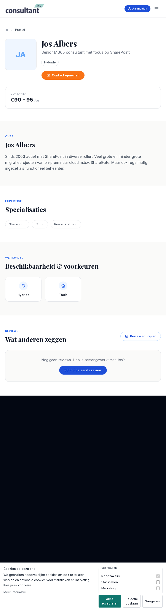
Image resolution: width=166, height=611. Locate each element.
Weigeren (152, 601)
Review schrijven (140, 336)
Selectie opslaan (132, 601)
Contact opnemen (63, 75)
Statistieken (109, 582)
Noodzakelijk (110, 576)
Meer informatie (14, 592)
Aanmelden (137, 8)
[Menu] (156, 8)
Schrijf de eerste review (83, 370)
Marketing (108, 588)
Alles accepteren (109, 601)
